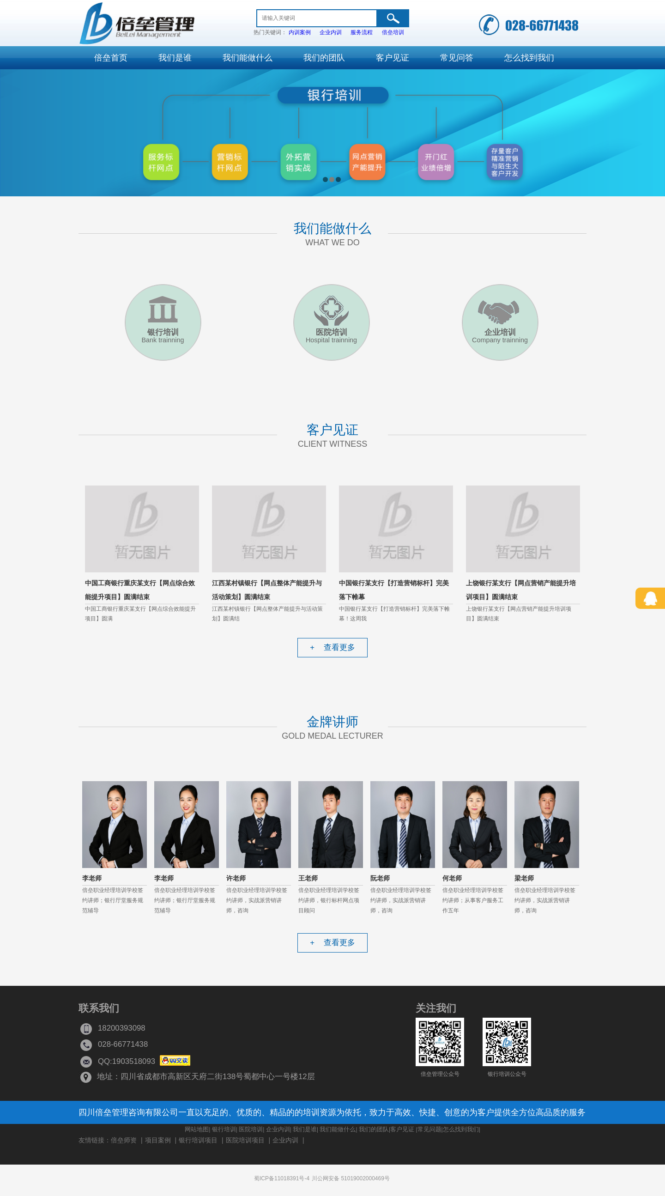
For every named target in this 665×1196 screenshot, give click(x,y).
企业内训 (331, 32)
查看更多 (332, 647)
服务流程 (362, 32)
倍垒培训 (393, 32)
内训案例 (300, 32)
